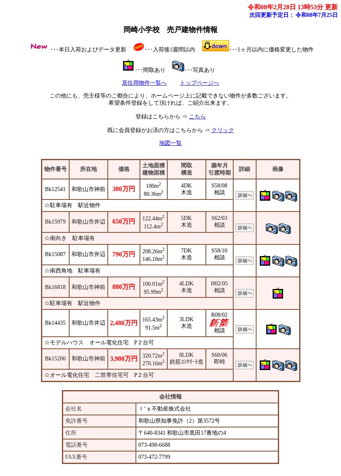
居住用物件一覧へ (144, 83)
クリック (223, 130)
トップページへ (199, 83)
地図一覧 (170, 143)
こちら (197, 117)
